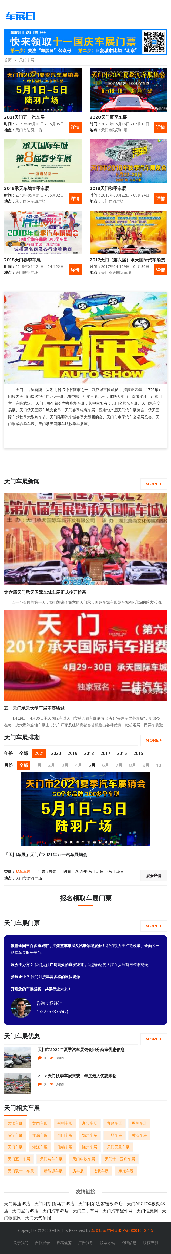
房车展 (78, 1170)
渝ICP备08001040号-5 (134, 1230)
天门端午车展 (51, 1158)
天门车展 (26, 60)
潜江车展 (40, 1147)
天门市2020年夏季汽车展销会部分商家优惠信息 (81, 1049)
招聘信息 (128, 1242)
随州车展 (89, 1147)
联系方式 (107, 1242)
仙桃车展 (64, 1147)
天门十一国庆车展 (120, 1158)
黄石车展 (139, 1135)
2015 (138, 753)
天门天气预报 (38, 1218)
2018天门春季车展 (22, 260)
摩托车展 (125, 1170)
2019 (72, 753)
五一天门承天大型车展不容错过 (34, 708)
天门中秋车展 (83, 1158)
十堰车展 (114, 1135)
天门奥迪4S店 (17, 1204)
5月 (92, 765)
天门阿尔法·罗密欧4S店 (100, 1204)
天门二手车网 (86, 1211)
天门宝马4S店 (25, 1211)
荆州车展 (64, 1123)
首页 (8, 60)
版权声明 (150, 1242)
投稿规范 (64, 1242)
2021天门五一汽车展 (24, 117)
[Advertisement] (54, 464)
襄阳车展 (89, 1123)
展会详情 (153, 875)
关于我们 (20, 1242)
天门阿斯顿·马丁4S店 (54, 1204)
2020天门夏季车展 (108, 117)
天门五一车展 (19, 1158)
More (154, 484)
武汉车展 (15, 1123)
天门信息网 (147, 1211)
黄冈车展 (40, 1123)
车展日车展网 (102, 1230)
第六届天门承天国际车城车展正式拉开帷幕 (45, 592)
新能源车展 (53, 1170)
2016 (122, 753)
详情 (75, 127)
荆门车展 (64, 1135)
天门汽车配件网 (117, 1211)
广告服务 (85, 1242)
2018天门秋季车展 (108, 188)
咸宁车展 (15, 1135)
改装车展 (101, 1170)
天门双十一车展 (21, 1170)
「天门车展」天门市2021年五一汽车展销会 (45, 854)
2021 (39, 753)
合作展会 (42, 1242)
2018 (89, 753)
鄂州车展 (89, 1135)
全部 (23, 753)
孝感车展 (40, 1135)
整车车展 (23, 871)
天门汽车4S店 (55, 1211)
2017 (105, 753)
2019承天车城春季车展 (26, 188)
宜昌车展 (114, 1123)
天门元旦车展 (118, 1147)
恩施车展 (139, 1123)
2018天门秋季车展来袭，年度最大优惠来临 (77, 1075)
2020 (56, 753)
